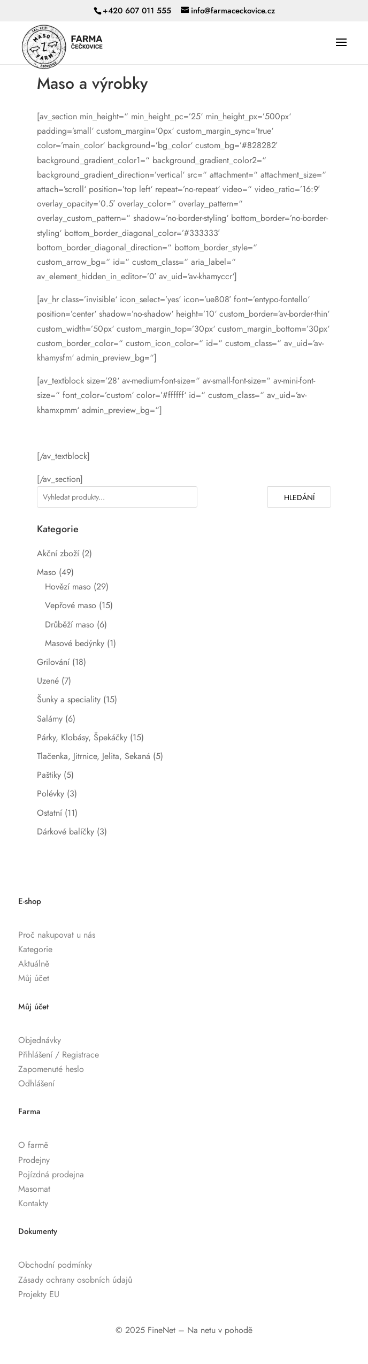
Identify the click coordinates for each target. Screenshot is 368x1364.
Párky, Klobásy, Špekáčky (82, 737)
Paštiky (49, 775)
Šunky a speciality (69, 699)
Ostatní (49, 813)
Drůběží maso (69, 624)
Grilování (53, 662)
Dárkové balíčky (65, 831)
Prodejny (34, 1160)
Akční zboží (58, 553)
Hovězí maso (68, 586)
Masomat (34, 1189)
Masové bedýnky (74, 643)
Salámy (50, 718)
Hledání (299, 497)
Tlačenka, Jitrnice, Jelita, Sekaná (93, 756)
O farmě (33, 1145)
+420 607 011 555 (137, 11)
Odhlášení (36, 1083)
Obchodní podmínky (55, 1265)
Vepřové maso (70, 605)
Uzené (48, 681)
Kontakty (33, 1203)
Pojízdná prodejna (51, 1174)
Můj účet (33, 978)
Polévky (50, 793)
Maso (46, 572)
